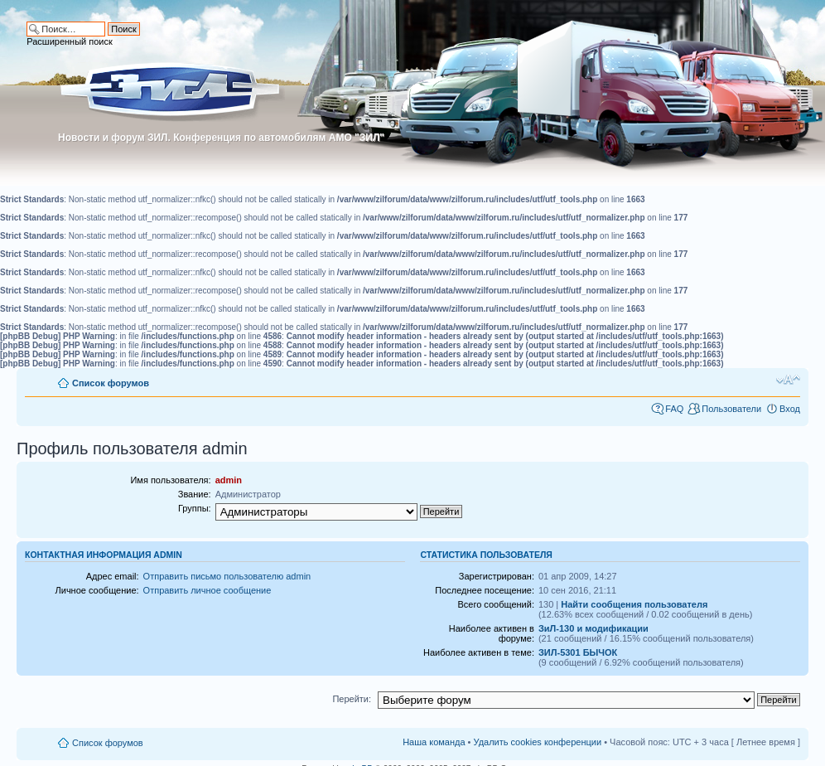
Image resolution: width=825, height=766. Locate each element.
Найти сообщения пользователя (634, 604)
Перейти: (351, 699)
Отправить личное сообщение (207, 590)
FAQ (674, 409)
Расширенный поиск (70, 41)
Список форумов (110, 383)
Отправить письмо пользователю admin (227, 576)
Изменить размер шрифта (788, 379)
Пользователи (731, 409)
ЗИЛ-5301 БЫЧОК (577, 652)
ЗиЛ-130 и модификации (593, 628)
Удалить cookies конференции (538, 742)
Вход (789, 409)
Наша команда (434, 742)
